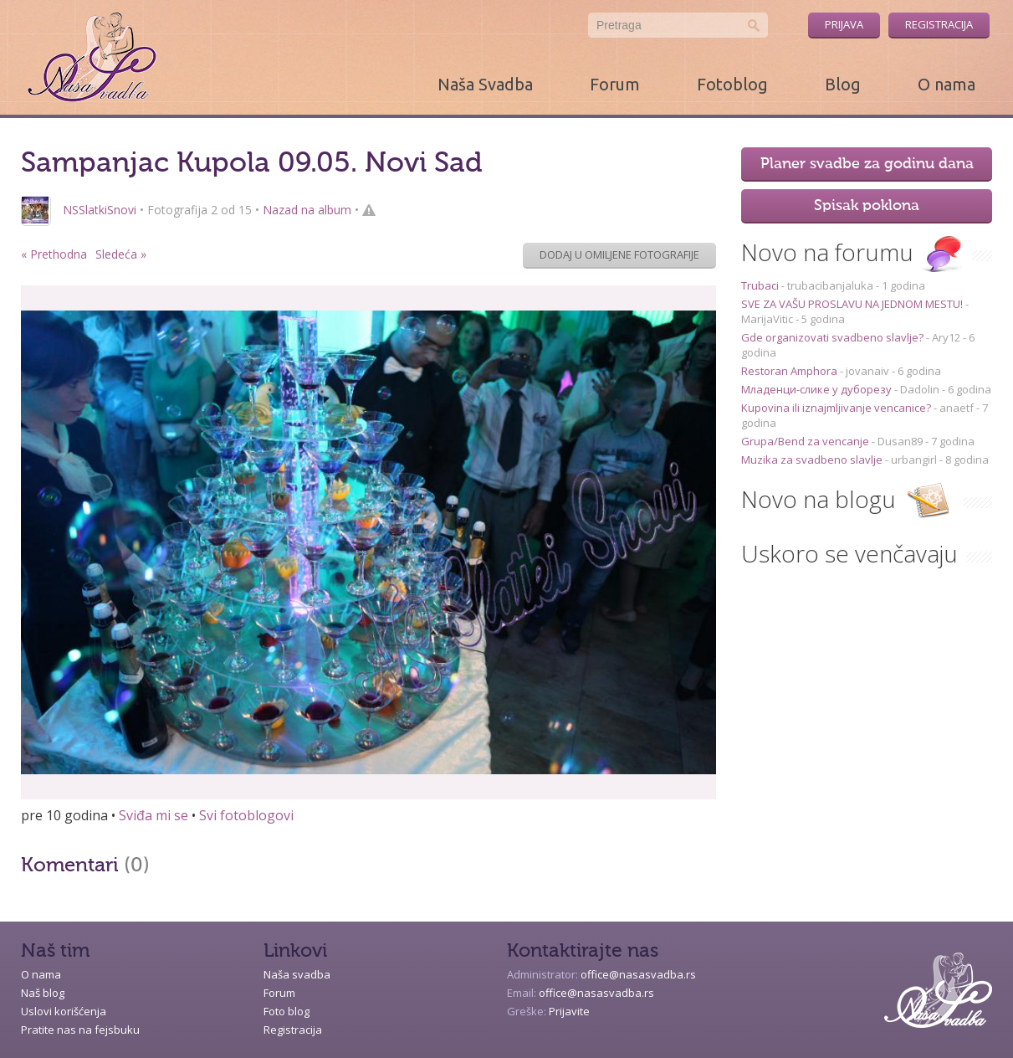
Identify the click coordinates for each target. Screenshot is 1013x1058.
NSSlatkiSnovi (99, 210)
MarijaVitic (767, 318)
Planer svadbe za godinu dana (867, 164)
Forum (615, 84)
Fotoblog (732, 84)
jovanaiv (867, 370)
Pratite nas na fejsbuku (80, 1029)
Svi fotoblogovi (246, 815)
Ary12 (946, 337)
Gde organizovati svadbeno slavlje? (833, 337)
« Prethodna (54, 254)
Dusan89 (900, 441)
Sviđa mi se (153, 815)
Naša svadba (296, 974)
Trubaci (761, 285)
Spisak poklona (866, 205)
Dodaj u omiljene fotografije (619, 254)
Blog (843, 84)
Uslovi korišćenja (63, 1011)
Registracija (939, 24)
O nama (946, 84)
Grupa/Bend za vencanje (806, 441)
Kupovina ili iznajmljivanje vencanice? (837, 407)
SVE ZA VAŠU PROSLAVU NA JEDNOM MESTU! (853, 303)
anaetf (956, 407)
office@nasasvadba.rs (638, 974)
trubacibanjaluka (830, 285)
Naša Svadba (485, 84)
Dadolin (919, 389)
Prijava (844, 24)
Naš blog (42, 992)
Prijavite (569, 1011)
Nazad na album (307, 210)
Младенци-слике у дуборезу (817, 389)
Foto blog (286, 1011)
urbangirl (914, 459)
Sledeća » (120, 254)
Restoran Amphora (790, 370)
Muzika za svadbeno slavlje (813, 459)
